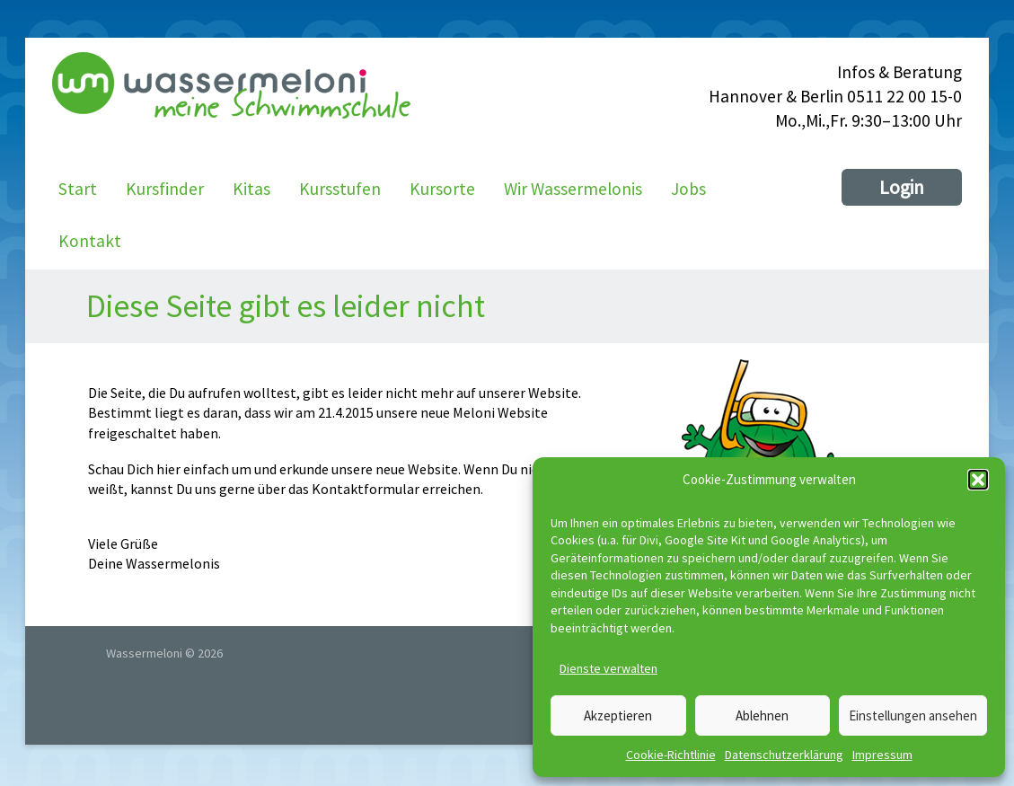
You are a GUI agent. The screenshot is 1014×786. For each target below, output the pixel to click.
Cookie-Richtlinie (671, 754)
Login (901, 187)
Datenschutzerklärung (784, 754)
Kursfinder (165, 188)
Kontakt (89, 241)
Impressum (882, 754)
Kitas (251, 188)
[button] (978, 480)
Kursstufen (340, 188)
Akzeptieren (618, 715)
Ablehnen (762, 715)
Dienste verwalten (608, 668)
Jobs (688, 188)
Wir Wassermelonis (573, 188)
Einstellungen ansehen (913, 715)
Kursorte (442, 188)
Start (77, 188)
